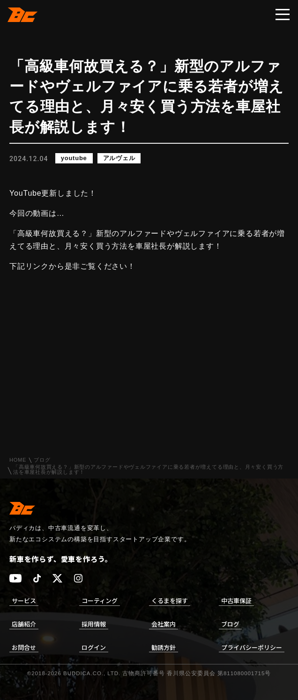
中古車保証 (236, 600)
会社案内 (163, 623)
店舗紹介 (24, 623)
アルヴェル (119, 158)
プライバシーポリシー (251, 647)
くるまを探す (169, 600)
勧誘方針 (163, 647)
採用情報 (94, 623)
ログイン (94, 647)
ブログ (42, 460)
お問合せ (24, 647)
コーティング (100, 600)
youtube (74, 158)
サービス (24, 600)
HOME (17, 460)
